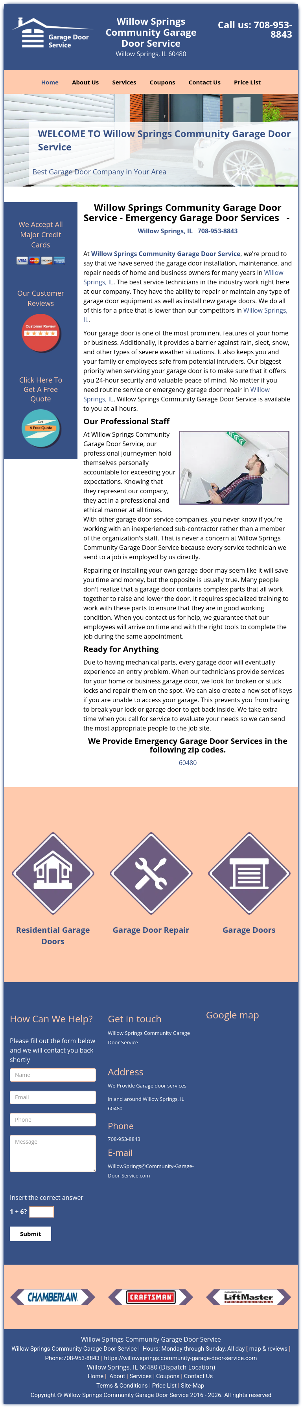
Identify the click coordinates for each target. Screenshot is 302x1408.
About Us (85, 82)
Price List (247, 82)
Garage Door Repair (151, 930)
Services (124, 82)
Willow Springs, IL (165, 231)
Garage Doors (249, 930)
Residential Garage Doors (53, 936)
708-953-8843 (273, 29)
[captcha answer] (41, 1212)
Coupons (162, 82)
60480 (188, 762)
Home (50, 82)
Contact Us (205, 82)
